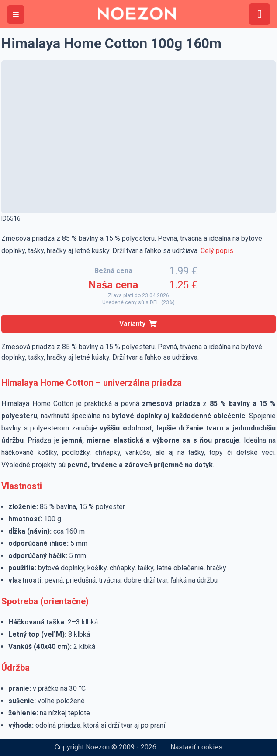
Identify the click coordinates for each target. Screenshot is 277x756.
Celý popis (217, 250)
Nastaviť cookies (196, 747)
